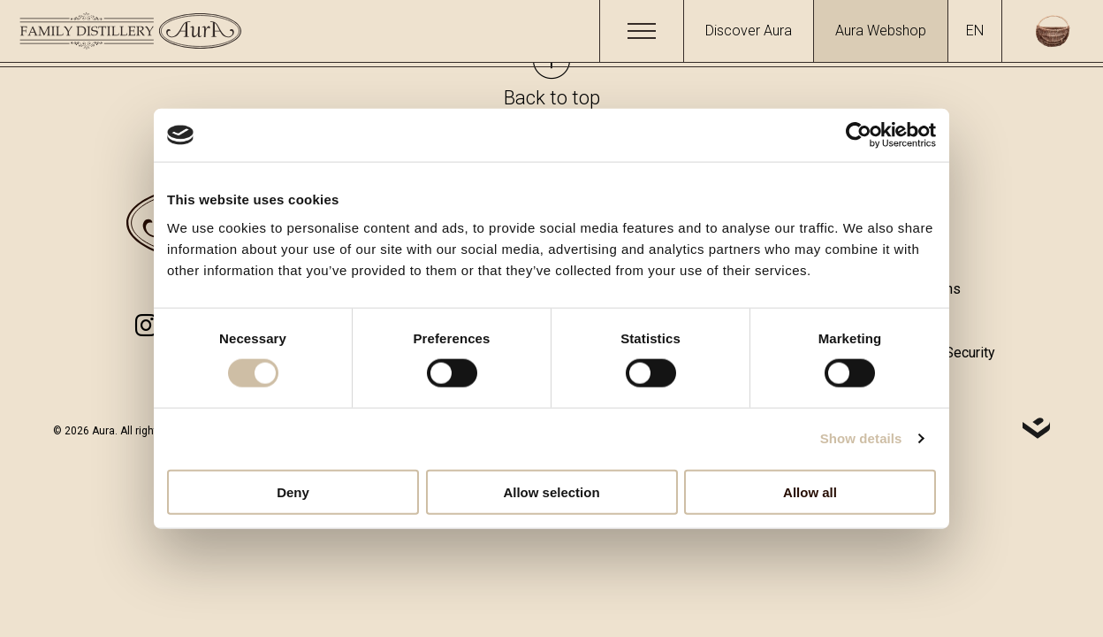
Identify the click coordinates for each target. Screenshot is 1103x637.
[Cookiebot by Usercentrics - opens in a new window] (858, 135)
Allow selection (551, 491)
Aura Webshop (880, 30)
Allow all (810, 491)
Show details (861, 438)
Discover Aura (748, 30)
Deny (293, 491)
